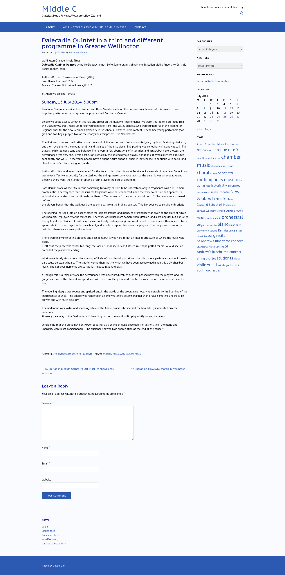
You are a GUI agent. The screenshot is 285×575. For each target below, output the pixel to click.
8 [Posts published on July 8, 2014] (204, 108)
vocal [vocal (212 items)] (212, 264)
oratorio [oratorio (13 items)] (217, 218)
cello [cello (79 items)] (217, 157)
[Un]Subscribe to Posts (54, 543)
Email (46, 463)
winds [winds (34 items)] (221, 265)
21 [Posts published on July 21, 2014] (198, 116)
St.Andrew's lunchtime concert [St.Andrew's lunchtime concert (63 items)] (220, 241)
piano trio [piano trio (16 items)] (202, 230)
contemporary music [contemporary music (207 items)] (216, 180)
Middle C (59, 8)
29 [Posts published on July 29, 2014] (204, 121)
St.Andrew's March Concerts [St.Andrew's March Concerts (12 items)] (210, 246)
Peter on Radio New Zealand (213, 81)
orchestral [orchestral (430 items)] (232, 217)
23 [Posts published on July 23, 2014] (211, 116)
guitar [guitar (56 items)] (201, 185)
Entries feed (48, 530)
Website (46, 479)
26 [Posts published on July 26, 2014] (231, 116)
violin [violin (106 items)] (201, 264)
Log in (45, 526)
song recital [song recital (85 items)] (217, 235)
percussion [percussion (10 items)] (212, 225)
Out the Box (59, 565)
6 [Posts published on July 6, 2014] (237, 104)
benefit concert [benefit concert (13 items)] (204, 158)
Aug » (208, 129)
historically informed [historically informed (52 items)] (226, 185)
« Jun (200, 129)
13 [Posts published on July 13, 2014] (238, 108)
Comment (48, 403)
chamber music (111, 353)
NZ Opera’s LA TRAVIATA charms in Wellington (160, 369)
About (50, 27)
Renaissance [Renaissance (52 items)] (226, 230)
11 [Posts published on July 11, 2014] (224, 108)
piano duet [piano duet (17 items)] (235, 225)
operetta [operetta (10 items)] (208, 218)
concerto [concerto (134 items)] (225, 173)
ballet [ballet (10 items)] (209, 150)
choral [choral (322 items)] (203, 172)
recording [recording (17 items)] (212, 230)
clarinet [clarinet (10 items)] (213, 173)
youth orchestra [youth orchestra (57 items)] (208, 270)
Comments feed (50, 535)
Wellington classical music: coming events (94, 27)
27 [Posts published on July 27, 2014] (238, 116)
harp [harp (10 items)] (208, 186)
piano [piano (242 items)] (223, 224)
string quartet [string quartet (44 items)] (206, 258)
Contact (140, 27)
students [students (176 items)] (225, 258)
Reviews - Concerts (82, 353)
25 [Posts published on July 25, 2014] (224, 116)
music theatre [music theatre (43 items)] (220, 192)
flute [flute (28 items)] (239, 180)
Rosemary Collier (78, 52)
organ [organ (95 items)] (201, 224)
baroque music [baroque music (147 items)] (225, 149)
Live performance (62, 353)
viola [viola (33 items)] (237, 258)
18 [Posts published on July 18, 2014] (224, 112)
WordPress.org (50, 539)
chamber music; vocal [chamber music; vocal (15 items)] (222, 166)
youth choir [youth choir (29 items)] (233, 265)
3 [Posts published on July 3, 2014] (217, 104)
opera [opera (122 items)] (231, 210)
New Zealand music (130, 353)
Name (46, 447)
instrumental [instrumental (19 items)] (203, 192)
